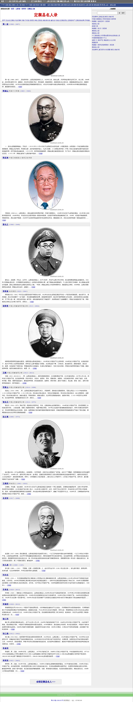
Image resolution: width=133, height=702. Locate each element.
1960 (28, 91)
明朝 (58, 5)
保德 (44, 20)
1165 (21, 565)
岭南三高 (95, 26)
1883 (23, 91)
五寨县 (40, 20)
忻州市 (24, 9)
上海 (48, 1)
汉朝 (89, 5)
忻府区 (32, 20)
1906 (12, 224)
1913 (31, 306)
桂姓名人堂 (95, 24)
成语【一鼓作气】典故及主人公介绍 (104, 40)
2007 (17, 24)
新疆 (44, 5)
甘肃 (34, 5)
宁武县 (27, 20)
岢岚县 (57, 20)
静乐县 (48, 20)
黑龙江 (39, 1)
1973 (17, 417)
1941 (25, 291)
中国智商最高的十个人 (99, 38)
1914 (28, 387)
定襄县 (12, 20)
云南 (85, 1)
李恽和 (6, 660)
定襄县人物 (31, 9)
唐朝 (74, 5)
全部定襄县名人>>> (45, 682)
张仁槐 (6, 633)
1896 (12, 417)
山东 (67, 1)
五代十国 (70, 5)
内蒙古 (24, 1)
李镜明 (6, 604)
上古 (106, 5)
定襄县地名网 (79, 20)
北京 (10, 1)
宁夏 (40, 5)
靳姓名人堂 (95, 47)
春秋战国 (96, 5)
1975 (33, 402)
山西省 (18, 9)
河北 (16, 1)
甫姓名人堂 (95, 33)
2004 (37, 306)
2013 (31, 373)
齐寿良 (6, 590)
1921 (12, 660)
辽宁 (32, 1)
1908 (12, 24)
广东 (16, 5)
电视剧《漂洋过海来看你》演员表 (103, 45)
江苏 (51, 1)
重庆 (75, 1)
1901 (19, 483)
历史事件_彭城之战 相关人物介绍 (103, 17)
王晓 (5, 373)
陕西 (30, 5)
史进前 (6, 498)
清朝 (55, 5)
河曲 (23, 20)
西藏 (88, 1)
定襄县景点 (63, 20)
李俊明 (6, 648)
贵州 (81, 1)
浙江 (54, 1)
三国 (86, 5)
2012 (17, 604)
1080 (16, 565)
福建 (61, 1)
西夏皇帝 (95, 42)
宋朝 (65, 5)
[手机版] (87, 20)
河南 (6, 5)
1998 (33, 387)
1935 (25, 483)
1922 (19, 291)
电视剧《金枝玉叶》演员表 (101, 21)
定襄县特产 (71, 20)
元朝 (62, 5)
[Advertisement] (112, 72)
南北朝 (81, 5)
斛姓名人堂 (95, 31)
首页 (2, 1)
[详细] (20, 87)
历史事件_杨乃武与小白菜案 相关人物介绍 (106, 49)
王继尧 (6, 483)
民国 (52, 5)
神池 (35, 20)
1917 (12, 498)
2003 (17, 660)
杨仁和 (6, 619)
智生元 (6, 402)
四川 (78, 1)
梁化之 (6, 224)
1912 (12, 633)
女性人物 (113, 5)
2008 (17, 498)
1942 (17, 633)
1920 (12, 590)
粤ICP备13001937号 (57, 700)
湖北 (10, 5)
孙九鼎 (6, 565)
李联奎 (6, 291)
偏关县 (53, 20)
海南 (23, 5)
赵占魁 (6, 417)
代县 (16, 20)
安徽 (57, 1)
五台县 (7, 20)
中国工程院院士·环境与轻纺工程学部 (104, 19)
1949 (17, 224)
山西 (20, 1)
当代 (48, 5)
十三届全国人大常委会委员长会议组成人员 (106, 35)
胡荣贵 (6, 306)
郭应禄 (6, 158)
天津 (13, 1)
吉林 (35, 1)
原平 (3, 20)
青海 (37, 5)
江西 (64, 1)
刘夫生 (6, 575)
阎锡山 (6, 91)
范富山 (6, 387)
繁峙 (19, 20)
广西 (20, 5)
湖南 (13, 5)
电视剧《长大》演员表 (99, 28)
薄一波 (6, 24)
